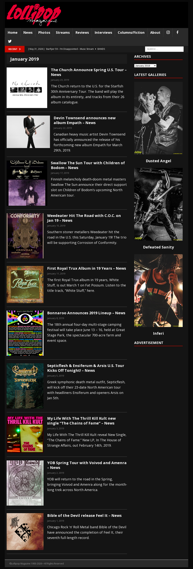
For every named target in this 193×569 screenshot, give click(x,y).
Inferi (158, 333)
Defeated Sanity (158, 247)
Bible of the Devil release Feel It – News (84, 515)
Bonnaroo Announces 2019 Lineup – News (86, 312)
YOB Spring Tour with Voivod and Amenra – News (87, 465)
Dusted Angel (158, 160)
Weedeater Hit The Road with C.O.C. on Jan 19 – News (84, 218)
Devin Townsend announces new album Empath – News (85, 120)
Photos (44, 32)
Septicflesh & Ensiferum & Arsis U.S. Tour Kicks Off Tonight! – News (85, 368)
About (155, 32)
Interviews (103, 32)
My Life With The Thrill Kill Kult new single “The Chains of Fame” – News (81, 421)
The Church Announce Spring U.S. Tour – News (89, 72)
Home (13, 32)
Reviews (82, 32)
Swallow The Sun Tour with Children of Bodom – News (88, 165)
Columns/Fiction (131, 32)
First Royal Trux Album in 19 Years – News (86, 268)
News (27, 32)
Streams (63, 32)
